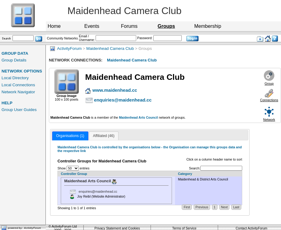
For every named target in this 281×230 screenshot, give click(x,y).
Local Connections (18, 85)
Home (54, 26)
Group (269, 83)
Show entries (73, 168)
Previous (201, 207)
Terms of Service (184, 228)
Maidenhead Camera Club (110, 48)
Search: (215, 168)
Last (236, 207)
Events (91, 26)
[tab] (70, 136)
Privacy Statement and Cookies (117, 228)
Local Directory (15, 78)
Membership (207, 26)
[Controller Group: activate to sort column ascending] (116, 174)
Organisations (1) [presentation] (70, 136)
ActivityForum (66, 48)
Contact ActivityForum (252, 228)
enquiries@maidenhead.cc (98, 191)
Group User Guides (19, 109)
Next (224, 207)
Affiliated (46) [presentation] (103, 136)
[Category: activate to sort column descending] (208, 174)
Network (269, 119)
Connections (269, 100)
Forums (129, 26)
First (187, 207)
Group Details (14, 60)
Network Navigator (18, 92)
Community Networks (62, 38)
